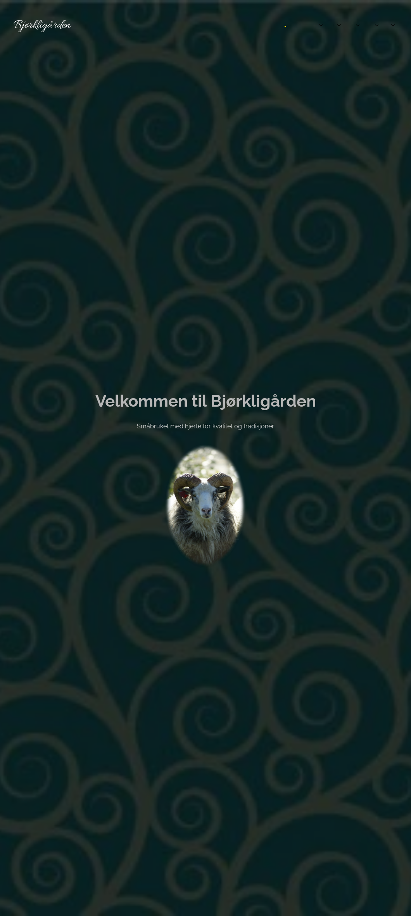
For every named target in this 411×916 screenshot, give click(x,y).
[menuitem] (285, 25)
